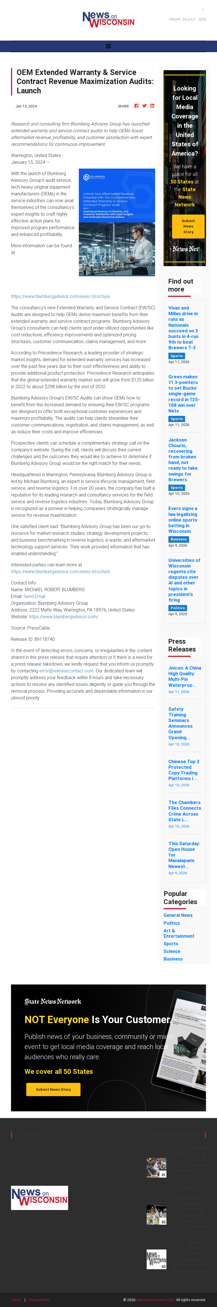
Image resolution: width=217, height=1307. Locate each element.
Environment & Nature (32, 1162)
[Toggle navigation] (108, 46)
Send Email (34, 596)
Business (20, 1155)
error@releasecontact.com (66, 671)
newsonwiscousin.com (155, 1299)
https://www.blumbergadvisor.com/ (63, 616)
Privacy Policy (39, 1299)
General (18, 1169)
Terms (16, 1299)
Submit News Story (188, 226)
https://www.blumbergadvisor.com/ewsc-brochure (60, 296)
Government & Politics (33, 1175)
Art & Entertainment (30, 1148)
